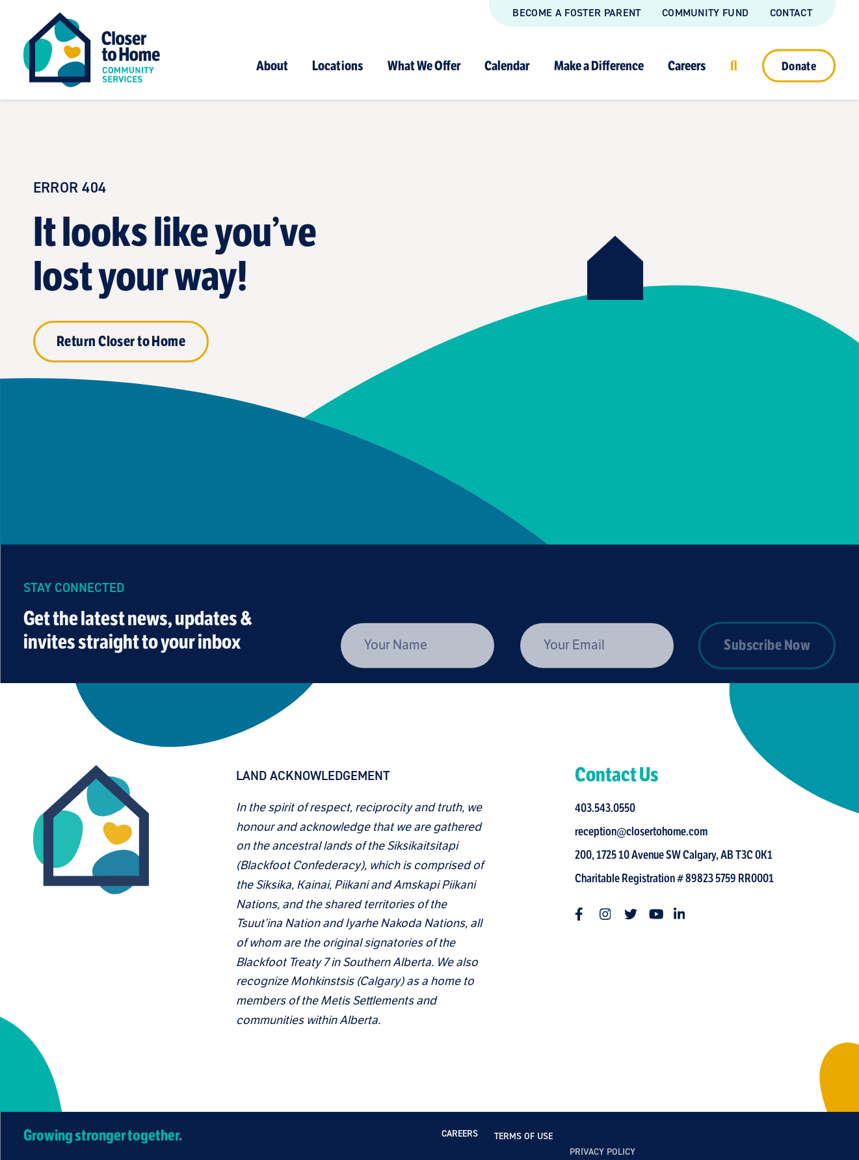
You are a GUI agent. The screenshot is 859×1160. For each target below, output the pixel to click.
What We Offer (424, 65)
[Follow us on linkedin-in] (686, 914)
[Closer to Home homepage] (85, 897)
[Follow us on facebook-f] (587, 914)
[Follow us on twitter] (636, 914)
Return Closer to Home (121, 341)
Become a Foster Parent (576, 13)
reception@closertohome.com (647, 831)
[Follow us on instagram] (611, 914)
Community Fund (705, 13)
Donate (799, 66)
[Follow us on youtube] (661, 914)
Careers (687, 65)
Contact (791, 13)
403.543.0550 (611, 808)
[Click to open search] (733, 65)
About (272, 65)
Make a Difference (599, 65)
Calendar (506, 65)
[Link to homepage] (91, 49)
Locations (337, 65)
